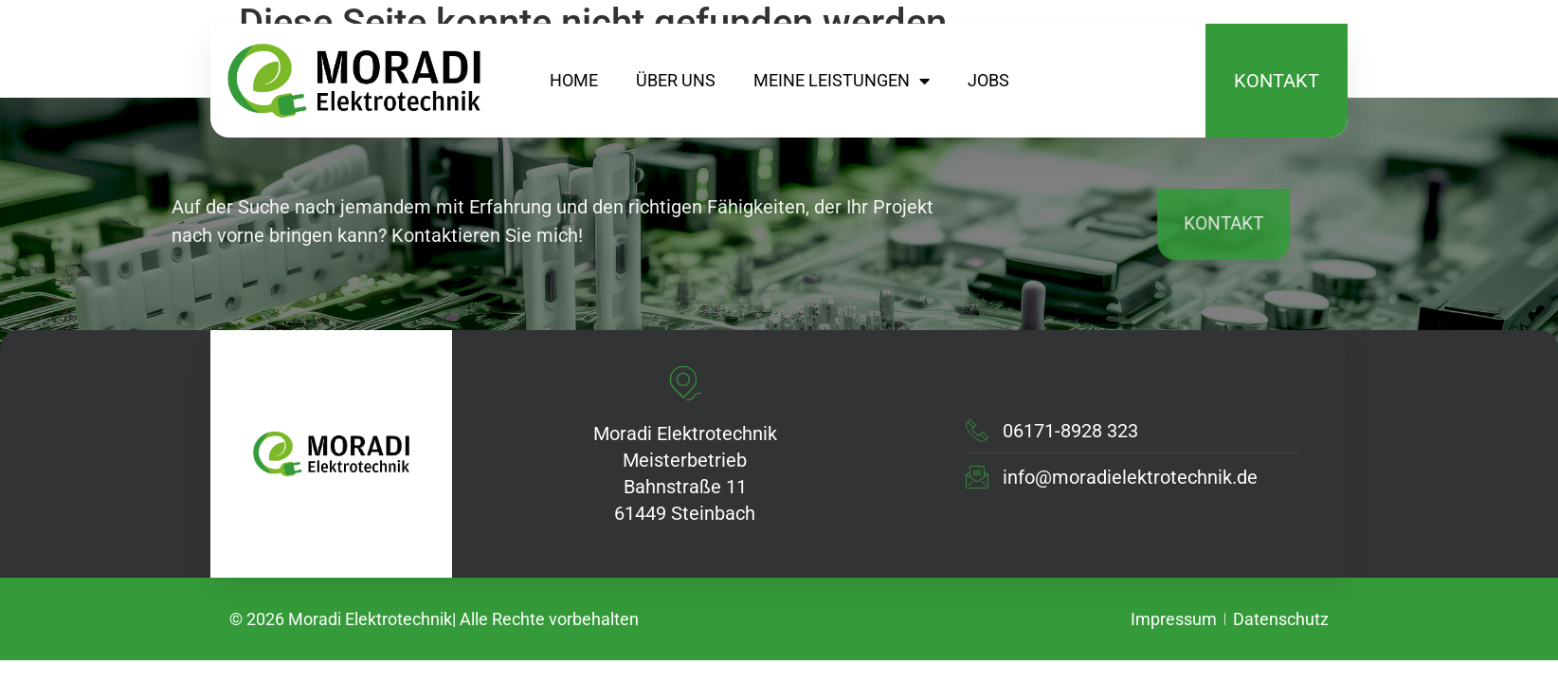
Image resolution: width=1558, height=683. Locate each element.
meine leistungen (841, 81)
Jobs (988, 80)
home (574, 80)
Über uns (676, 80)
